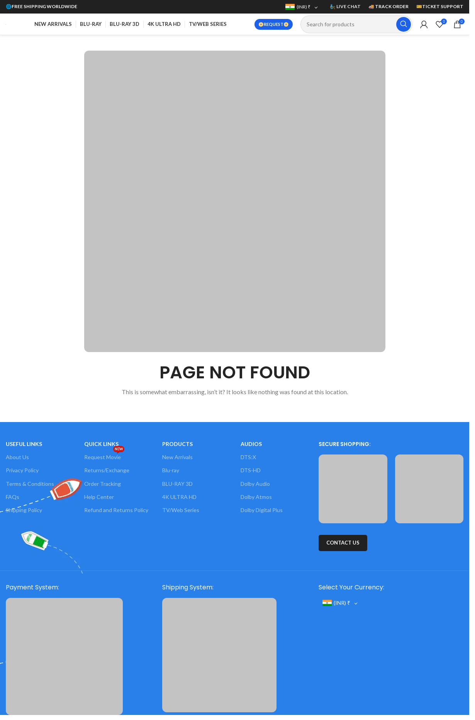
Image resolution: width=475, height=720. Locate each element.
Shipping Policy (24, 510)
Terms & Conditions (30, 483)
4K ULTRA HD (179, 497)
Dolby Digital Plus (262, 510)
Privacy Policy (22, 470)
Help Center (99, 497)
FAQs (12, 497)
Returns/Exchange (106, 470)
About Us (17, 457)
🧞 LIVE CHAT (345, 6)
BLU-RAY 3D (177, 483)
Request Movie (104, 455)
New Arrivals (177, 457)
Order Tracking (102, 483)
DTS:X (248, 457)
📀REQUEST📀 (273, 24)
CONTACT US (343, 543)
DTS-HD (251, 470)
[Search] (356, 24)
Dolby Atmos (256, 497)
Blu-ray (170, 470)
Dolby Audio (255, 483)
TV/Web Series (180, 510)
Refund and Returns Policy (116, 510)
